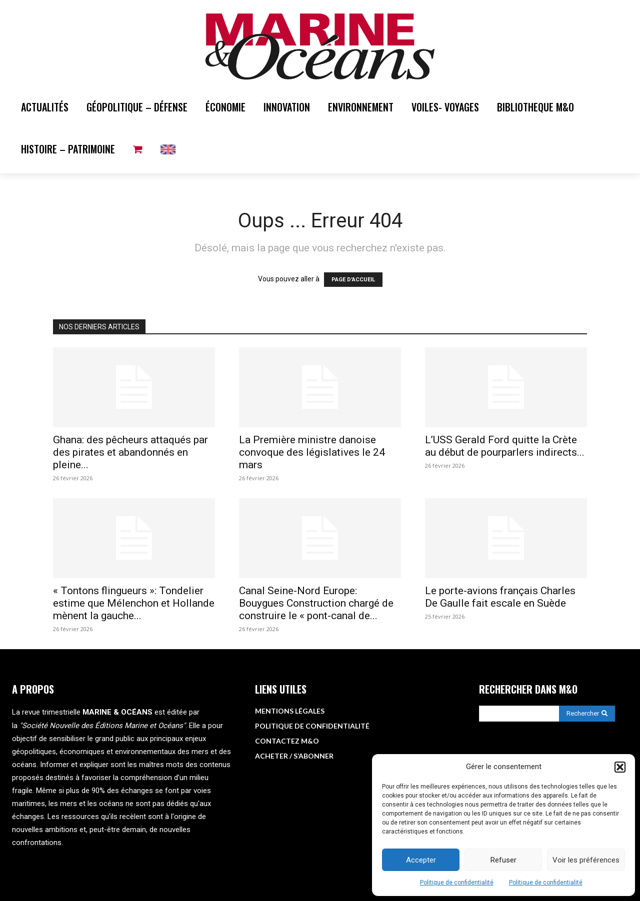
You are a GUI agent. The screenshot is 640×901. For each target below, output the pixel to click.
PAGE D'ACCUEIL (353, 279)
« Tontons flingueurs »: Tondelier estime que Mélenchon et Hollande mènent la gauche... (133, 603)
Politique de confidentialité (457, 882)
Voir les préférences (586, 860)
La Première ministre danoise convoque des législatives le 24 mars (312, 452)
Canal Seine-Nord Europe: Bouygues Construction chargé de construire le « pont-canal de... (316, 603)
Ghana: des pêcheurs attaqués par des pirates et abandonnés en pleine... (130, 452)
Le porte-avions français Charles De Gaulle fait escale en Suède (500, 597)
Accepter (421, 860)
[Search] (587, 714)
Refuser (503, 860)
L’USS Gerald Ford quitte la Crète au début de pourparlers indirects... (504, 446)
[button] (620, 767)
